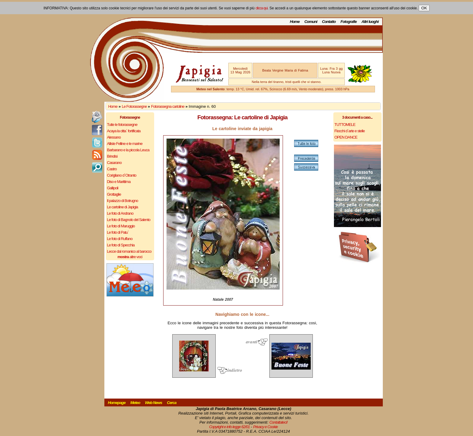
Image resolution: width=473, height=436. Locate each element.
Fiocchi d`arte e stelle (350, 131)
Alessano (114, 137)
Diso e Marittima (119, 181)
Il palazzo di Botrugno (122, 200)
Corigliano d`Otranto (121, 175)
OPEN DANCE (346, 137)
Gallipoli (112, 188)
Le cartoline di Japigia (122, 207)
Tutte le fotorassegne (122, 124)
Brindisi (112, 156)
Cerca (171, 402)
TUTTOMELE (345, 124)
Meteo (135, 402)
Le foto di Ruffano (119, 238)
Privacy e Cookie (265, 427)
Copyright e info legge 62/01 (229, 427)
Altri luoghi (370, 21)
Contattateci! (278, 422)
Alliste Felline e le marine (125, 143)
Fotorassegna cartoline (167, 106)
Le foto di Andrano (120, 213)
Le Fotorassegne (134, 106)
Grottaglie (114, 194)
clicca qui (261, 8)
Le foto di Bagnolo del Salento (128, 219)
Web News (153, 402)
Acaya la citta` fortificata (124, 131)
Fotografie (349, 21)
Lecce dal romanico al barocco (129, 251)
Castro (112, 169)
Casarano (114, 162)
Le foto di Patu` (118, 232)
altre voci (130, 257)
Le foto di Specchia (121, 245)
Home (295, 21)
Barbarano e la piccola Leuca (128, 150)
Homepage (116, 402)
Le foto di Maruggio (121, 226)
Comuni (310, 21)
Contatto (328, 21)
